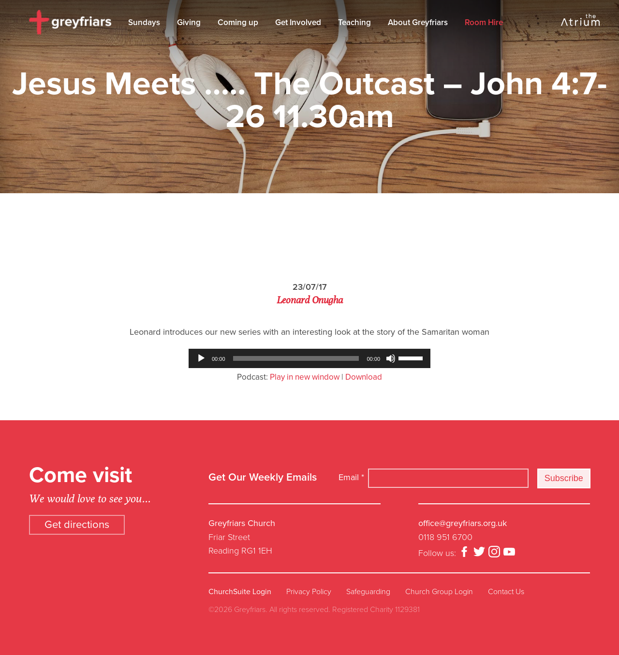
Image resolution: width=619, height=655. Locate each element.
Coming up (238, 22)
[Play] (201, 358)
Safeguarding (368, 592)
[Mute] (391, 358)
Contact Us (506, 592)
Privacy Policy (308, 592)
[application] (309, 358)
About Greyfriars (418, 22)
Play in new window (304, 377)
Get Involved (298, 22)
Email (351, 477)
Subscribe (564, 478)
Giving (189, 22)
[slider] (296, 358)
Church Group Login (439, 592)
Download (363, 377)
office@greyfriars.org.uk (462, 523)
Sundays (144, 22)
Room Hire (484, 22)
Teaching (354, 22)
